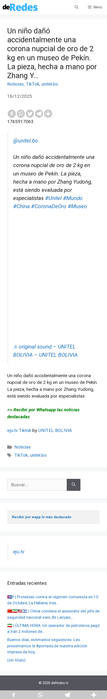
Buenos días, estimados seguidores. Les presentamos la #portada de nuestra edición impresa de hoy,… (47, 645)
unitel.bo (49, 84)
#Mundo (73, 198)
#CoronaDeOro (48, 206)
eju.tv (18, 552)
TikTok (32, 84)
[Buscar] (73, 485)
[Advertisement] (53, 289)
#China (21, 206)
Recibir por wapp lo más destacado (41, 517)
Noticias (15, 84)
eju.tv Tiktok (19, 430)
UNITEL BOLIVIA (55, 430)
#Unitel (53, 198)
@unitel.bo (25, 140)
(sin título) (16, 660)
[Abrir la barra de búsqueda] (76, 7)
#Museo (77, 206)
